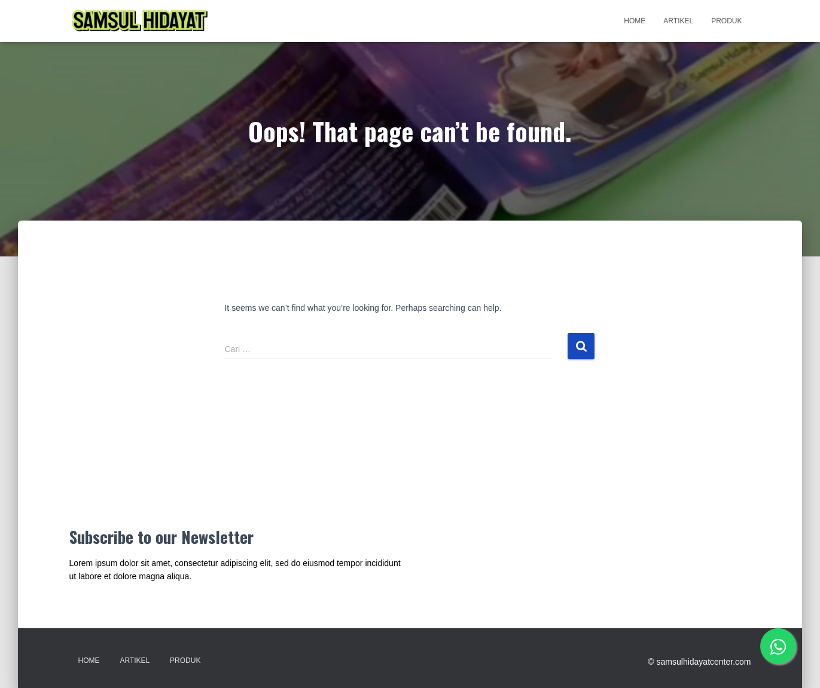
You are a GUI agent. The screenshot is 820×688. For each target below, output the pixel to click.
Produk (726, 21)
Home (634, 21)
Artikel (678, 21)
